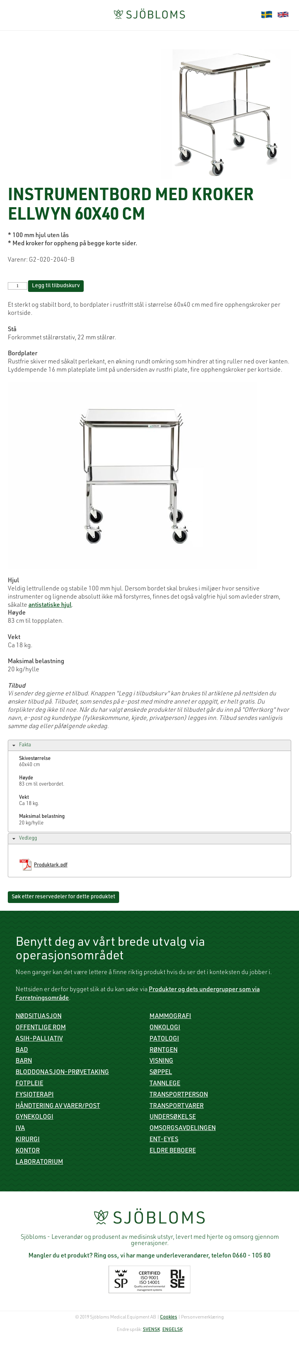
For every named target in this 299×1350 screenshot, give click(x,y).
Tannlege (165, 1084)
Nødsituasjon (39, 1017)
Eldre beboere (173, 1151)
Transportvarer (177, 1107)
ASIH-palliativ (39, 1039)
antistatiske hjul (50, 606)
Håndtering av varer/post (58, 1107)
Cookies (168, 1317)
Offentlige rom (41, 1028)
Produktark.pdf (50, 865)
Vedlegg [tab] (24, 839)
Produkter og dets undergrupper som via (204, 990)
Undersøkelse (173, 1117)
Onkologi (165, 1028)
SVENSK (151, 1329)
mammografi (170, 1017)
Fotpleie (29, 1084)
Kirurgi (28, 1140)
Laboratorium (39, 1163)
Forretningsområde (42, 998)
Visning (161, 1061)
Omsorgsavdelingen (183, 1129)
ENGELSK (172, 1329)
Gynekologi (34, 1117)
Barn (24, 1061)
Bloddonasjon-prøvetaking (62, 1073)
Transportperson (179, 1095)
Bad (22, 1051)
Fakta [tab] (21, 745)
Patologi (164, 1039)
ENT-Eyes (164, 1140)
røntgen (164, 1051)
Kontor (28, 1151)
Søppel (161, 1073)
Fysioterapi (35, 1095)
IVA (20, 1129)
